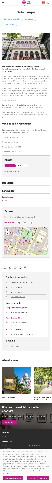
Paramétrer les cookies (13, 478)
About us (5, 436)
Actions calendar (34, 445)
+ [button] (7, 230)
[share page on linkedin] (20, 268)
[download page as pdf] (15, 268)
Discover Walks (8, 397)
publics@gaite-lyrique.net (20, 312)
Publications (6, 449)
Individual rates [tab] (21, 166)
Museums (27, 6)
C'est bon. (43, 478)
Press (4, 445)
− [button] (7, 233)
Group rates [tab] (10, 166)
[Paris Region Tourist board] (26, 2)
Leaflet (45, 254)
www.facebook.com (18, 297)
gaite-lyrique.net (16, 292)
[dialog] (26, 466)
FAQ (30, 449)
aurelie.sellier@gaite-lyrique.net (22, 334)
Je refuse (32, 478)
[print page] (10, 268)
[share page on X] (25, 268)
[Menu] (3, 2)
